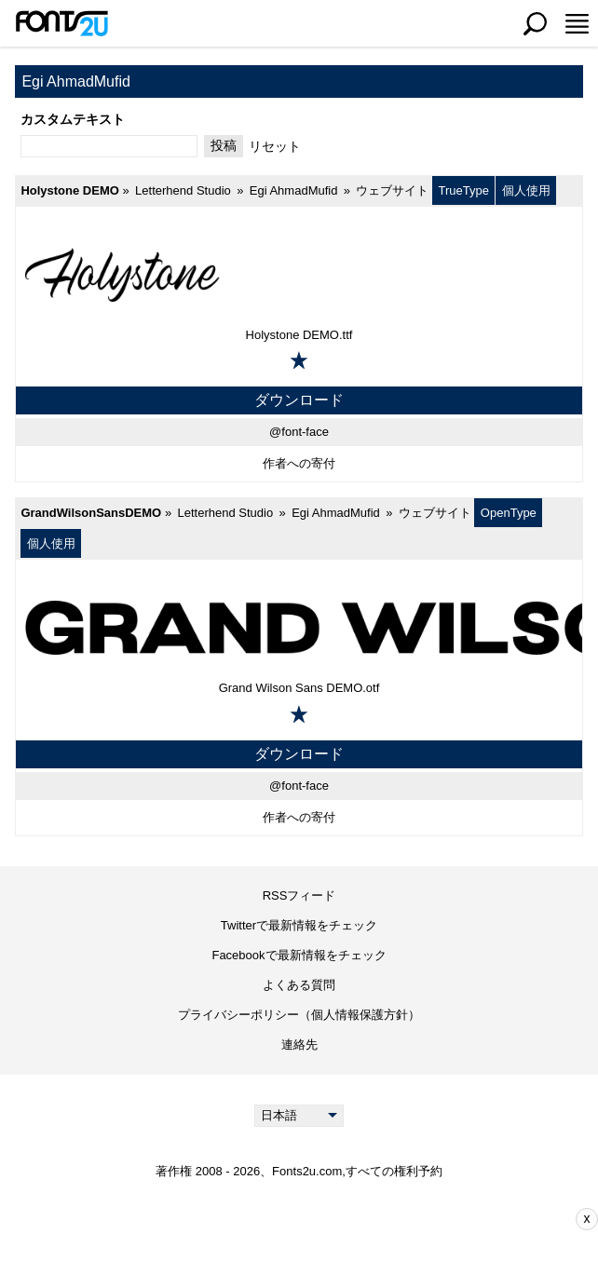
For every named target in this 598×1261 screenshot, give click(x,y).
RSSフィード (299, 895)
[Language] (299, 1116)
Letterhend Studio (183, 190)
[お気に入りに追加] (299, 360)
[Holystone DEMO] (299, 274)
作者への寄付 (299, 463)
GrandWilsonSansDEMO (90, 513)
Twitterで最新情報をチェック (299, 925)
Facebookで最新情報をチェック (298, 955)
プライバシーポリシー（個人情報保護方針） (299, 1015)
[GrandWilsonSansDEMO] (299, 627)
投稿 (224, 145)
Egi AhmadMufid (294, 190)
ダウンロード (299, 400)
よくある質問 (299, 985)
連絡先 (299, 1044)
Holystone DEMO (69, 190)
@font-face (299, 432)
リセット (275, 146)
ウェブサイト (392, 190)
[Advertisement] (313, 1219)
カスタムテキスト (72, 119)
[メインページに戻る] (61, 23)
